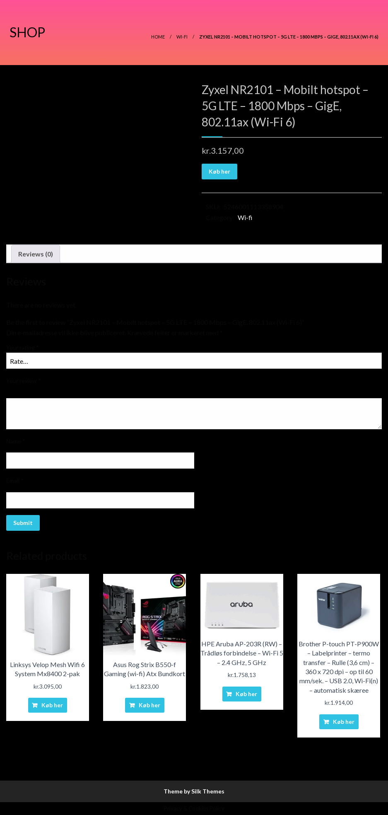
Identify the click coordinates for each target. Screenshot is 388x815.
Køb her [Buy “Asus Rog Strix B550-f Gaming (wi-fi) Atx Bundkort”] (149, 705)
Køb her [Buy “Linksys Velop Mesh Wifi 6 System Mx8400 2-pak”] (52, 705)
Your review (23, 380)
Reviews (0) (35, 254)
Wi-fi (182, 36)
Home (158, 36)
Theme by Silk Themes (194, 791)
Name (15, 441)
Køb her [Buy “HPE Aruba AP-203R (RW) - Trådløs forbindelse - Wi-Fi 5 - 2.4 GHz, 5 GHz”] (246, 693)
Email (15, 480)
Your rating (22, 347)
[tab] (35, 254)
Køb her (219, 171)
